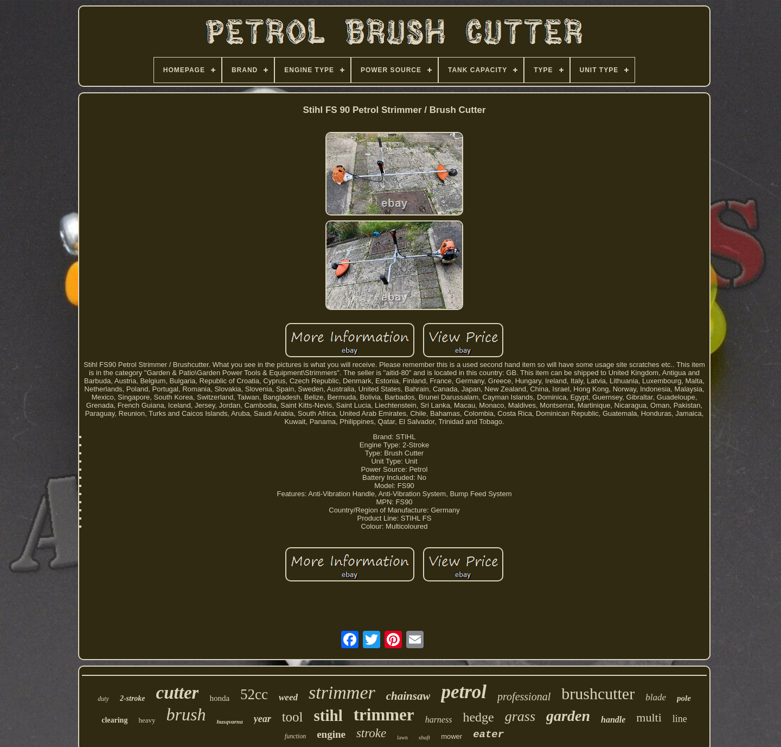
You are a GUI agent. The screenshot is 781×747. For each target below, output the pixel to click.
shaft (424, 737)
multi (648, 717)
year (262, 718)
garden (568, 715)
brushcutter (598, 693)
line (680, 718)
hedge (478, 717)
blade (655, 697)
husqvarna (229, 721)
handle (613, 719)
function (295, 736)
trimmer (384, 714)
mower (451, 736)
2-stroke (132, 698)
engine (331, 734)
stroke (371, 733)
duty (103, 698)
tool (292, 717)
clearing (114, 720)
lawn (402, 737)
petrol (463, 691)
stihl (328, 715)
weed (288, 697)
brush (186, 714)
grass (520, 716)
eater (488, 734)
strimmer (342, 692)
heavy (146, 720)
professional (523, 696)
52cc (254, 694)
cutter (177, 692)
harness (438, 719)
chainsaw (408, 695)
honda (219, 698)
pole (684, 698)
